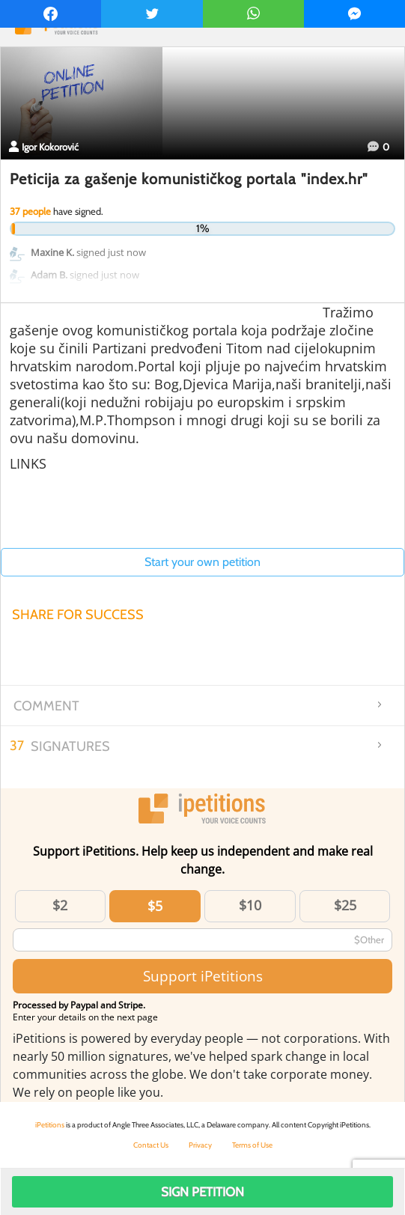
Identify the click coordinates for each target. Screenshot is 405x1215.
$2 (59, 905)
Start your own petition (202, 562)
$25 (345, 905)
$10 (250, 905)
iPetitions (49, 1125)
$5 (154, 906)
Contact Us (150, 1145)
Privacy (200, 1145)
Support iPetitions (203, 976)
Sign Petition (202, 1191)
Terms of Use (252, 1145)
